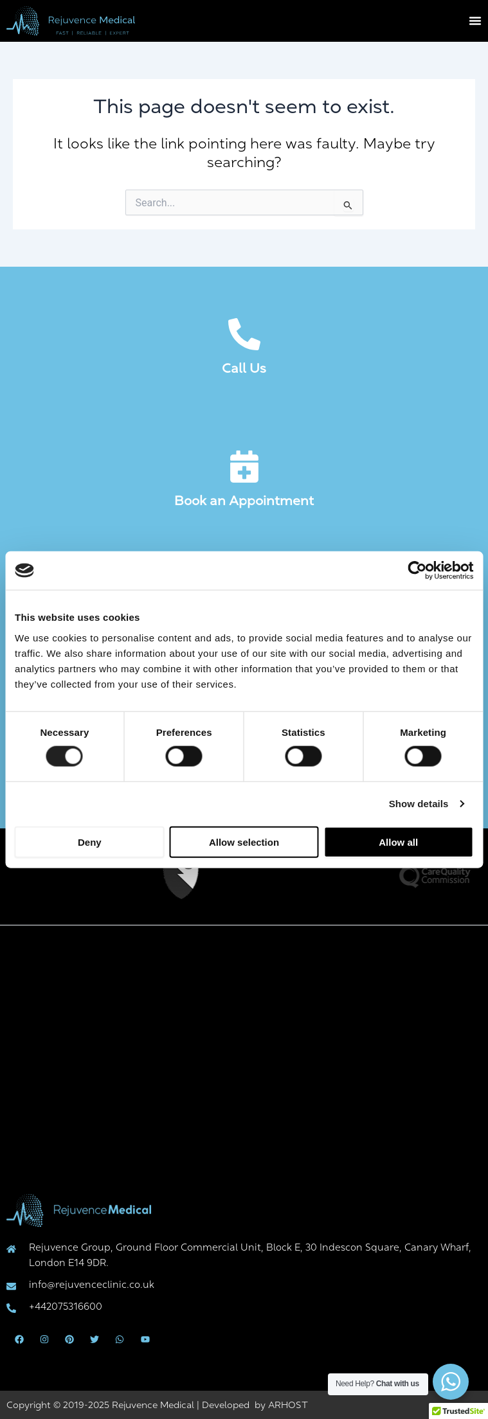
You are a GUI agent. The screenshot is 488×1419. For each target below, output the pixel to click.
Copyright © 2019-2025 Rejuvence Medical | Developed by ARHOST (157, 1404)
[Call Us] (244, 334)
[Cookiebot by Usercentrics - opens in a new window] (417, 570)
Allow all (398, 841)
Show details (419, 803)
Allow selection (244, 841)
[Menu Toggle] (475, 20)
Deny (90, 841)
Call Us (244, 368)
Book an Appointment (244, 500)
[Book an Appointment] (244, 467)
